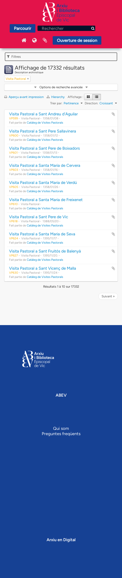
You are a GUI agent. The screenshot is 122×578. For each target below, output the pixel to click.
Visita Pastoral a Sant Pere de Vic (38, 216)
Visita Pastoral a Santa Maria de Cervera (44, 165)
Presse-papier (45, 40)
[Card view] (88, 97)
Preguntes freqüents (61, 433)
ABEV (61, 395)
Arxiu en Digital (61, 539)
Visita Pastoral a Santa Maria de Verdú (43, 182)
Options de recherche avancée (61, 87)
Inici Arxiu (24, 40)
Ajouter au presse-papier (113, 114)
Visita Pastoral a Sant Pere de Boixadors (44, 148)
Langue (34, 40)
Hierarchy (56, 97)
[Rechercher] (66, 28)
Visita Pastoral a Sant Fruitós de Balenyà (45, 251)
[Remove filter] (28, 79)
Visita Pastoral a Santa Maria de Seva (42, 234)
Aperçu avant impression (24, 97)
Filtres (14, 57)
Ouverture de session (77, 40)
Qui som (61, 428)
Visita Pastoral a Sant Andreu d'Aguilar (43, 114)
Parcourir (22, 28)
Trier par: (56, 103)
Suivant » (108, 296)
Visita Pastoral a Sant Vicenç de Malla (42, 268)
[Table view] (96, 97)
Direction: (91, 103)
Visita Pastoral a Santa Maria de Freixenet (46, 199)
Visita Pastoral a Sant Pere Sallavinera (42, 131)
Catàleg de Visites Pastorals (45, 122)
